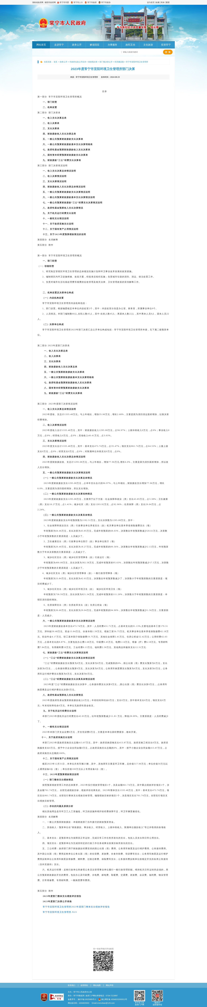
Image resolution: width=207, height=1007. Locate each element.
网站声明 (109, 985)
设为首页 (150, 2)
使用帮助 (84, 985)
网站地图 (97, 985)
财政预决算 (92, 62)
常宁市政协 (105, 2)
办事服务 (112, 44)
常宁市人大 (78, 2)
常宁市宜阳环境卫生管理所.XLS (60, 912)
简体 (162, 2)
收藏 (157, 2)
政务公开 (77, 44)
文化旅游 (148, 44)
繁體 (168, 2)
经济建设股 (119, 62)
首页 (55, 62)
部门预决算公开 (106, 62)
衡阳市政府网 (50, 2)
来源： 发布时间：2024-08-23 (95, 77)
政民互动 (130, 44)
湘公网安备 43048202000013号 (112, 999)
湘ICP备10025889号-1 (87, 999)
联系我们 (71, 985)
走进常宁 (59, 44)
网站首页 (41, 44)
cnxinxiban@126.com (106, 1003)
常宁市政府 (92, 2)
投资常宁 (166, 44)
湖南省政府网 (37, 2)
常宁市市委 (64, 2)
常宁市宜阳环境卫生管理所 (137, 62)
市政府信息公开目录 (77, 62)
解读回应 (94, 44)
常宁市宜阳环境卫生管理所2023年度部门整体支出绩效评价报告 (76, 907)
